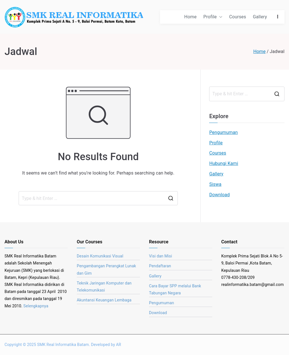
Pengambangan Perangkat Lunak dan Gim (106, 269)
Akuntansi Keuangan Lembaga (104, 300)
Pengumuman (223, 132)
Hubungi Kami (223, 163)
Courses (237, 16)
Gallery (260, 16)
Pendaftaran (160, 266)
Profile (212, 17)
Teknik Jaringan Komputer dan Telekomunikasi (104, 286)
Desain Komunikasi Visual (100, 256)
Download (219, 194)
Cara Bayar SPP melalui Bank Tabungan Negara (175, 289)
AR (118, 344)
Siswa (215, 184)
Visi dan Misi (160, 256)
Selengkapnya (36, 306)
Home (190, 16)
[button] (219, 17)
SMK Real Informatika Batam (63, 344)
